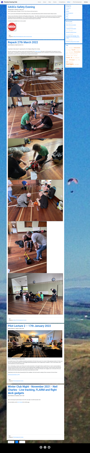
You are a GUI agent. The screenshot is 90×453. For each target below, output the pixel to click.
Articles (86, 2)
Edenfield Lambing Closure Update (72, 41)
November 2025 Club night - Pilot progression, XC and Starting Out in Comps (73, 37)
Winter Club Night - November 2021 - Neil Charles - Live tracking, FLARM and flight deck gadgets (32, 390)
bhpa (67, 47)
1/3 (17, 441)
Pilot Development (77, 2)
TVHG (79, 59)
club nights (70, 64)
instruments (77, 47)
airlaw (67, 59)
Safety (68, 2)
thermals (75, 55)
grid (67, 62)
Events (54, 2)
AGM (71, 66)
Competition (68, 8)
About (44, 2)
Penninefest (77, 52)
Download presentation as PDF (14, 374)
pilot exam (71, 47)
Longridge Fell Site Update (71, 28)
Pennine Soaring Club (9, 2)
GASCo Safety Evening (21, 7)
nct (73, 57)
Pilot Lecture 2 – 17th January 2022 (29, 325)
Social (27, 36)
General (67, 11)
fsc (76, 59)
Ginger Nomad (37, 51)
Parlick (68, 57)
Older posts (22, 441)
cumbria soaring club (73, 53)
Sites (49, 2)
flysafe (73, 49)
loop (67, 52)
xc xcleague (68, 49)
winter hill (77, 57)
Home (39, 2)
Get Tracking (19, 402)
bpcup (67, 53)
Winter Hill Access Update (71, 25)
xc (71, 57)
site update (71, 52)
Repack (67, 66)
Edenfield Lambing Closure (71, 32)
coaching (68, 55)
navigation (71, 62)
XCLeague (72, 59)
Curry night (76, 64)
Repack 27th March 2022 (23, 42)
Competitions (62, 2)
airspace (78, 49)
